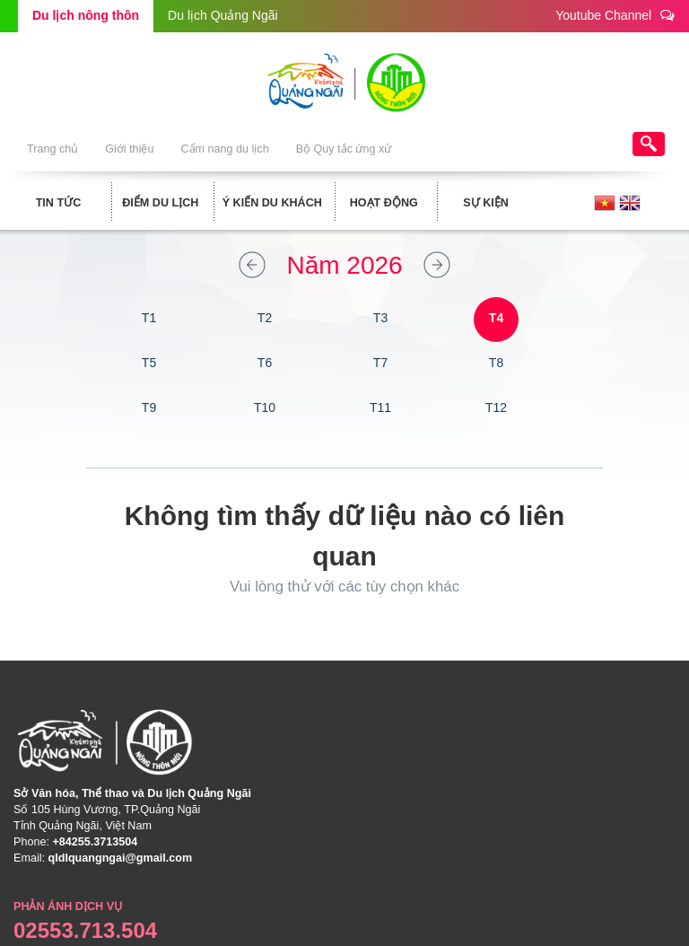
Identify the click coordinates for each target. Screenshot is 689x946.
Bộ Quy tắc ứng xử (344, 149)
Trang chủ (52, 149)
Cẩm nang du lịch (224, 149)
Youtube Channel (615, 14)
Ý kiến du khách (272, 203)
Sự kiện (486, 203)
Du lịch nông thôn (85, 15)
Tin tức (59, 203)
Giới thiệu (129, 149)
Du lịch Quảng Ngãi (223, 15)
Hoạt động (384, 203)
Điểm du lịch (160, 203)
